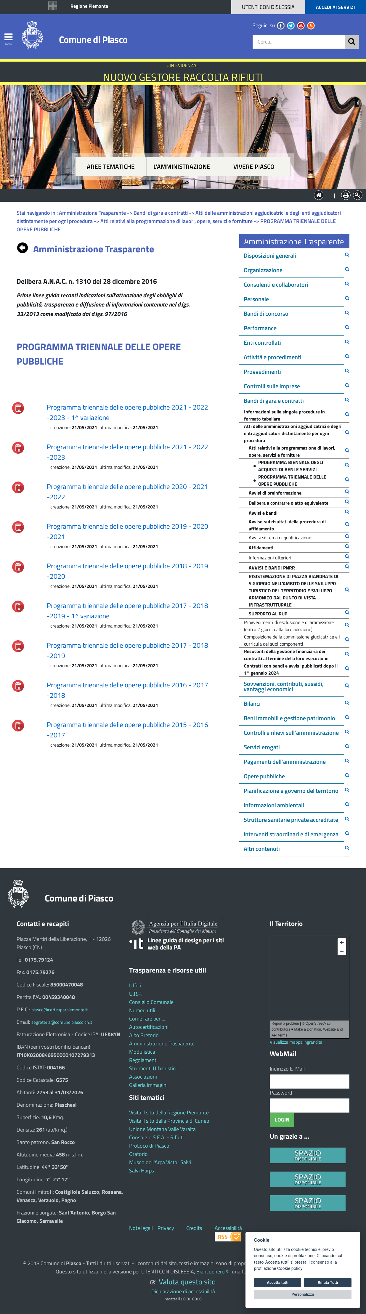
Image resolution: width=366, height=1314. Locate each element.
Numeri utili (142, 1010)
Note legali (141, 1228)
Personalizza (303, 1294)
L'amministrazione (181, 166)
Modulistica (142, 1052)
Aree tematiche (111, 166)
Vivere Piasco (253, 166)
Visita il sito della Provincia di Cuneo (169, 1121)
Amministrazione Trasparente (162, 1043)
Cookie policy (289, 1268)
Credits (194, 1228)
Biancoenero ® (212, 1272)
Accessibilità (228, 1228)
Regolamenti (143, 1060)
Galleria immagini (148, 1085)
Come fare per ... (147, 1019)
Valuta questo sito (187, 1281)
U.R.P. (135, 994)
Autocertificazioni (148, 1027)
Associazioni (143, 1077)
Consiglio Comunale (151, 1002)
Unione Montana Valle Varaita (162, 1129)
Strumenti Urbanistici (152, 1068)
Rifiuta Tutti (328, 1282)
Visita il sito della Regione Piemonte (169, 1112)
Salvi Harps (141, 1171)
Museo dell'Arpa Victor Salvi (160, 1162)
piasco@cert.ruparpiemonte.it (59, 1009)
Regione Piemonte (89, 5)
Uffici (135, 985)
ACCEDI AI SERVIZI (335, 7)
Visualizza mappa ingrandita (296, 1042)
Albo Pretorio (144, 1035)
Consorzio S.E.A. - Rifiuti (156, 1137)
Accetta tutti (277, 1282)
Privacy (166, 1228)
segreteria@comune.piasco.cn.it (61, 1022)
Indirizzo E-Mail (287, 1069)
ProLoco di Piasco (149, 1146)
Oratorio (138, 1154)
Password (281, 1093)
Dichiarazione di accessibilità (183, 1291)
